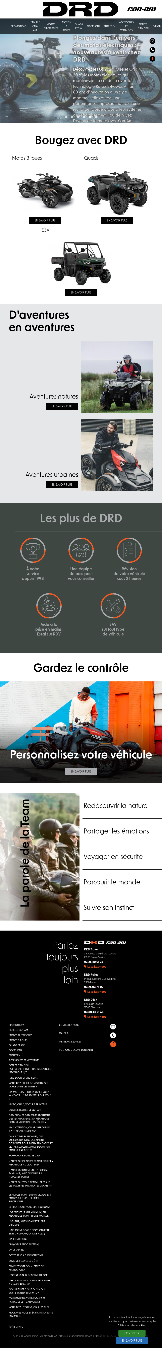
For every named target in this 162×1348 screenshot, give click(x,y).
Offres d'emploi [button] (143, 27)
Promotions (16, 1025)
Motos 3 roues (18, 1040)
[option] (81, 71)
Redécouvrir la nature (116, 806)
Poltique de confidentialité (76, 1050)
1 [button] (66, 117)
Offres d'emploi (19, 1066)
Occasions (15, 1051)
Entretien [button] (109, 27)
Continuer (132, 1333)
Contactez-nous (69, 1025)
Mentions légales (70, 1042)
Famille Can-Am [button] (35, 27)
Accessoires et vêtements (24, 1061)
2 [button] (72, 117)
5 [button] (90, 117)
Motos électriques (20, 1035)
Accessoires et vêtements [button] (126, 27)
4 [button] (84, 117)
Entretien (14, 1056)
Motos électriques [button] (51, 27)
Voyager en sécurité (114, 857)
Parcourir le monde (112, 883)
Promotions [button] (18, 27)
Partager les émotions (117, 832)
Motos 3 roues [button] (66, 27)
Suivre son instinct (109, 908)
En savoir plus (62, 406)
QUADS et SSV (16, 1046)
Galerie (63, 1034)
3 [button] (78, 117)
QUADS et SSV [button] (79, 27)
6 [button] (96, 117)
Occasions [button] (93, 27)
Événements (16, 1327)
